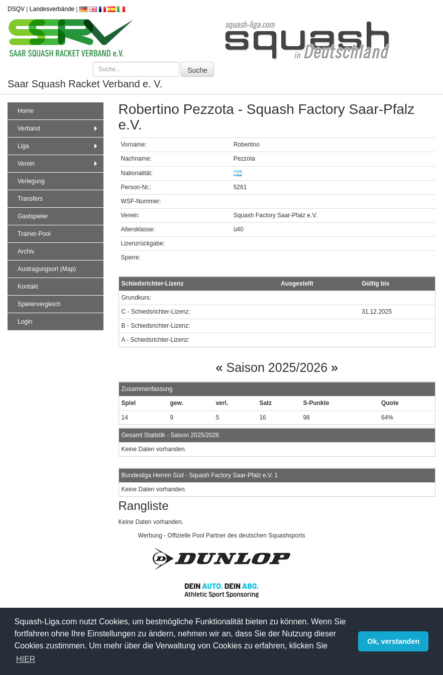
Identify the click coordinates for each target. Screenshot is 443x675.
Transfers (30, 198)
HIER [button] (25, 659)
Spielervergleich (39, 304)
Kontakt (28, 286)
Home (26, 110)
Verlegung (31, 181)
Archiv (26, 251)
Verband (58, 128)
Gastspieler (33, 216)
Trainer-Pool (34, 233)
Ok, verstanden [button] (393, 641)
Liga (58, 146)
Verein (58, 163)
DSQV (16, 9)
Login (25, 321)
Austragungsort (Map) (47, 269)
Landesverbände (52, 9)
